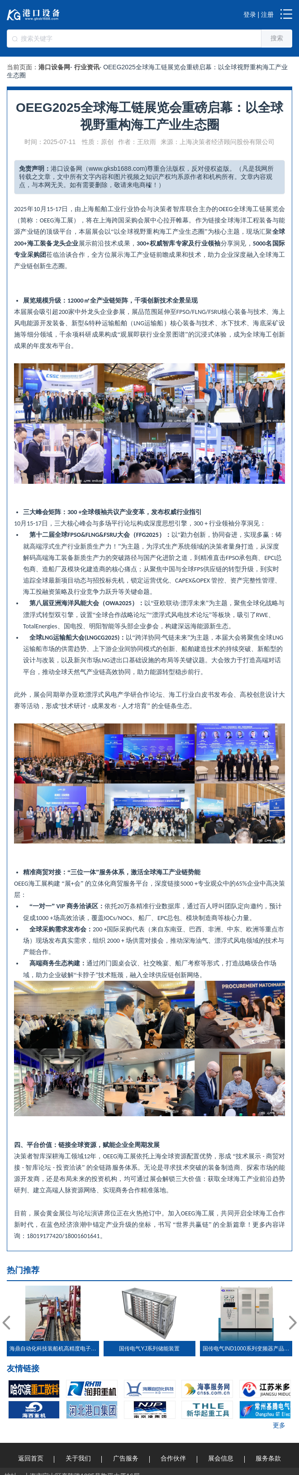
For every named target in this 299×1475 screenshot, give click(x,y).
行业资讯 (87, 67)
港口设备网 (54, 67)
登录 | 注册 (258, 14)
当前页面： (22, 67)
